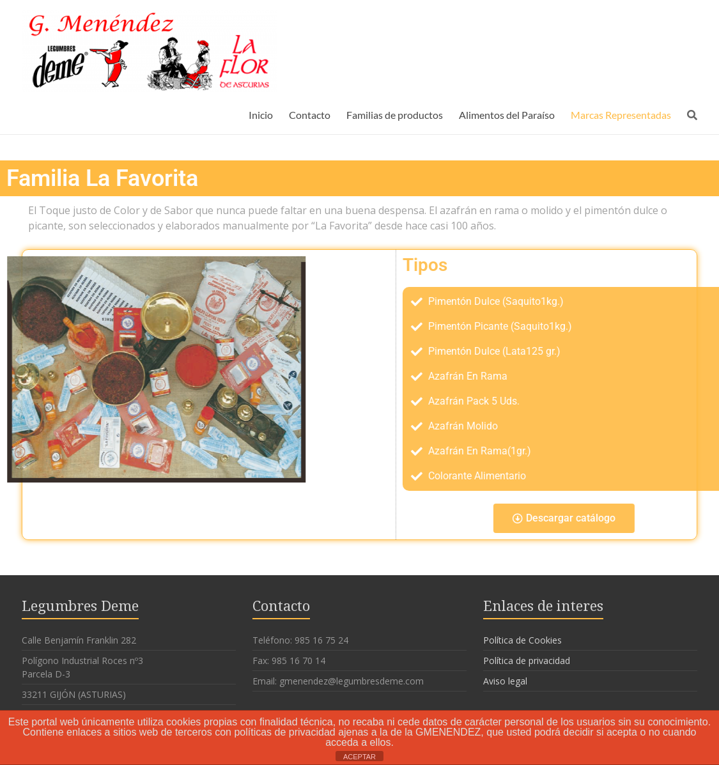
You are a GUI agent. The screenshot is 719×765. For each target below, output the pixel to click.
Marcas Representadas (621, 115)
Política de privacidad (526, 660)
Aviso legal (505, 681)
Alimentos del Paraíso (507, 115)
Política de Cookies (522, 640)
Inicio (261, 115)
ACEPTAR (359, 757)
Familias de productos (394, 115)
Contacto (309, 115)
